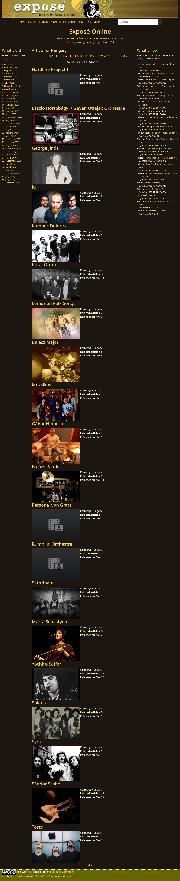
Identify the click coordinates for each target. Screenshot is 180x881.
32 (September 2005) (12, 160)
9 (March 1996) (9, 89)
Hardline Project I (50, 69)
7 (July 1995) (8, 82)
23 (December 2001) (11, 132)
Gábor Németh (47, 424)
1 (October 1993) (10, 64)
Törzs (37, 827)
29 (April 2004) (9, 151)
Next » (123, 56)
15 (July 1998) (8, 107)
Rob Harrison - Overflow (156, 210)
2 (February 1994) (10, 67)
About (81, 21)
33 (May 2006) (9, 164)
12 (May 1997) (9, 98)
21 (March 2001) (9, 126)
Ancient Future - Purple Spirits (159, 95)
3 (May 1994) (8, 70)
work (25, 872)
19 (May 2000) (9, 120)
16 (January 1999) (10, 110)
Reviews (32, 21)
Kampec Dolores (49, 226)
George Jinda (45, 148)
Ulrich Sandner (150, 195)
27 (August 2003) (10, 145)
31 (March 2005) (9, 157)
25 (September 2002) (12, 139)
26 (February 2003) (11, 142)
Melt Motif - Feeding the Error (159, 73)
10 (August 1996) (10, 92)
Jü (34, 187)
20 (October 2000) (10, 123)
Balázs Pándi (45, 466)
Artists (71, 21)
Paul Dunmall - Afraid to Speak (160, 79)
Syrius (38, 741)
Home (22, 21)
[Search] (138, 22)
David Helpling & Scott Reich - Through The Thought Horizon (156, 150)
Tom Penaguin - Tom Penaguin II (161, 157)
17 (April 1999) (9, 114)
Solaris (39, 703)
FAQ (89, 21)
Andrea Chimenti (151, 182)
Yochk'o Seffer (46, 664)
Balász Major (45, 342)
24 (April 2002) (9, 136)
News (54, 21)
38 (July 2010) (8, 179)
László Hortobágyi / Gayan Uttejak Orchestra (78, 108)
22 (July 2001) (8, 129)
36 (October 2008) (10, 173)
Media (62, 21)
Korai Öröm (44, 264)
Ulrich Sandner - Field (155, 189)
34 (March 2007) (9, 167)
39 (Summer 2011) (11, 182)
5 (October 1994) (10, 76)
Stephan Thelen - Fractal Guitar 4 (161, 132)
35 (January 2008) (10, 170)
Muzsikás (41, 385)
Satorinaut (43, 583)
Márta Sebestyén (49, 621)
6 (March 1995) (9, 79)
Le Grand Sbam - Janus (156, 110)
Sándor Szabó (46, 784)
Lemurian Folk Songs (53, 303)
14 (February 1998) (11, 104)
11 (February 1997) (11, 95)
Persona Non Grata (52, 505)
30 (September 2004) (12, 154)
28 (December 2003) (11, 148)
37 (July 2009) (8, 176)
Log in (97, 21)
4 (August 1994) (9, 73)
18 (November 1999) (12, 117)
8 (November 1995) (11, 86)
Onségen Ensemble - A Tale (158, 126)
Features (43, 21)
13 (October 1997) (10, 101)
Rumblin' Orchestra (52, 544)
